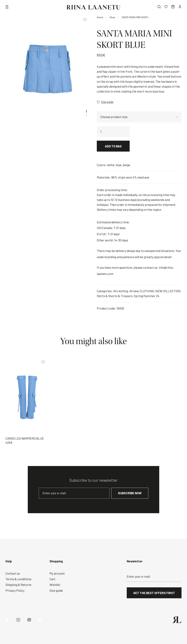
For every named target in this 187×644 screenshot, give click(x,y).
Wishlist (54, 584)
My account (57, 573)
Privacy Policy (14, 590)
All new (133, 291)
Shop (112, 17)
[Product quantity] (113, 131)
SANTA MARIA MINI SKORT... (136, 17)
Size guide (105, 101)
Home (100, 17)
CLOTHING (147, 291)
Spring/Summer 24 (146, 296)
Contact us (12, 573)
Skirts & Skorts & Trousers (115, 296)
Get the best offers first (154, 593)
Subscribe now (130, 493)
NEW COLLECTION (167, 291)
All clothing (120, 291)
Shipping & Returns (18, 584)
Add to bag (113, 146)
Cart (52, 579)
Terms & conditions (18, 579)
